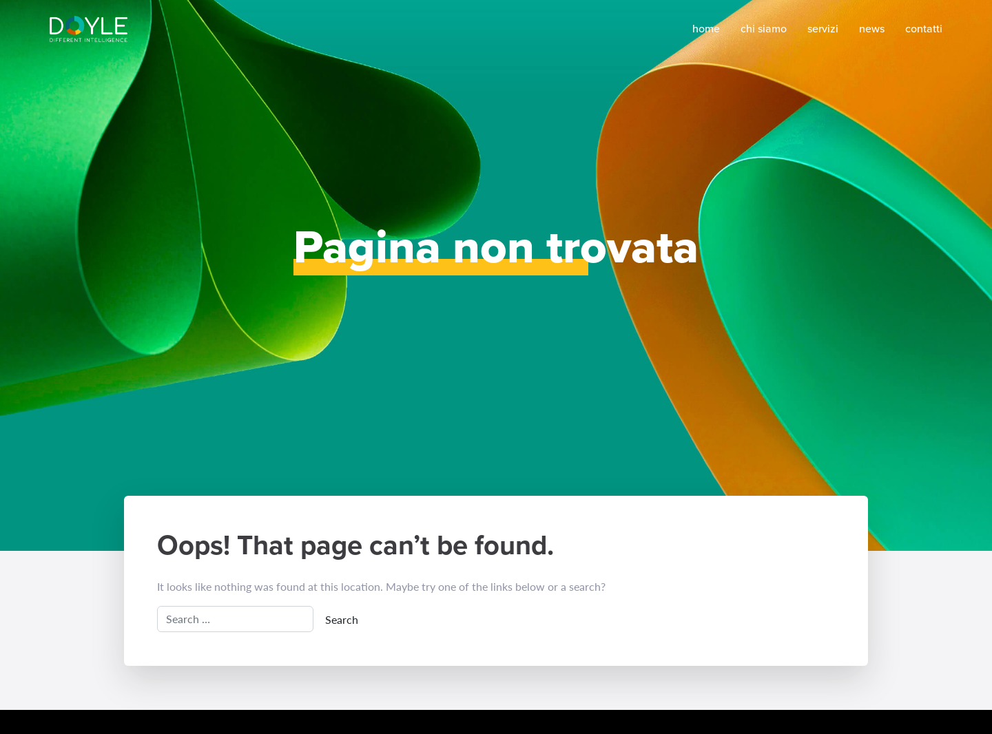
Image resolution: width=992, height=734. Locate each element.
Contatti (923, 28)
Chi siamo (764, 28)
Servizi (822, 28)
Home (706, 28)
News (872, 28)
